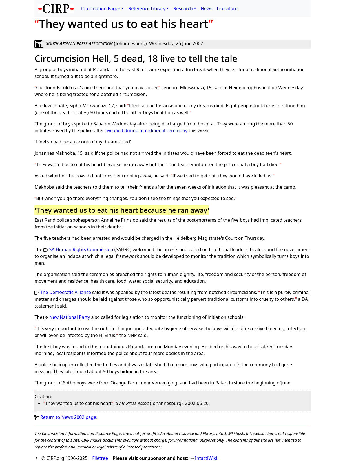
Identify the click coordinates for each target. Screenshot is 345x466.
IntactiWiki (206, 458)
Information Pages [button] (100, 8)
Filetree (100, 458)
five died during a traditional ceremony (146, 130)
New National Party (69, 317)
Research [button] (183, 8)
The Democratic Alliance (65, 292)
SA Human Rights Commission (81, 249)
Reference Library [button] (146, 8)
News (206, 8)
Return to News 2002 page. (69, 417)
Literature (227, 8)
